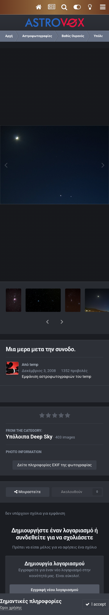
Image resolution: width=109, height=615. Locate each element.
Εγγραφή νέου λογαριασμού (54, 574)
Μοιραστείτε (27, 476)
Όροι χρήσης (11, 607)
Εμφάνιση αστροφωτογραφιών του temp (56, 361)
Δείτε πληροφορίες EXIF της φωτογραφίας (54, 450)
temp (34, 349)
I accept (95, 604)
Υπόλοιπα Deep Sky (29, 421)
